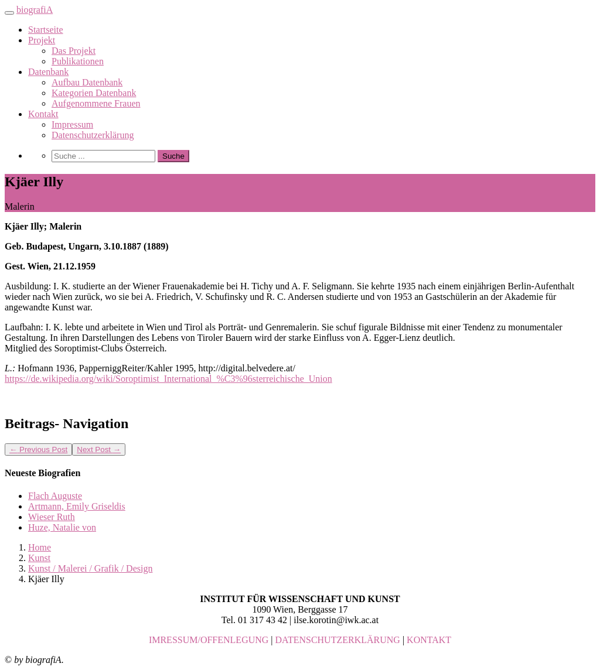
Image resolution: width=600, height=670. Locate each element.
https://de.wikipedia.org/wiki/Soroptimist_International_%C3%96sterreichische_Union (168, 379)
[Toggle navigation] (9, 13)
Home (39, 547)
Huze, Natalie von (62, 527)
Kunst (39, 558)
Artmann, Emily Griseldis (76, 506)
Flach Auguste (55, 496)
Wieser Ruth (51, 517)
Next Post (99, 449)
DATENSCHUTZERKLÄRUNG (337, 640)
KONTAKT (429, 640)
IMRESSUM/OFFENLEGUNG (208, 640)
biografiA (34, 10)
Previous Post (38, 449)
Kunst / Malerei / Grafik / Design (90, 568)
